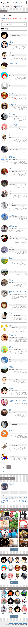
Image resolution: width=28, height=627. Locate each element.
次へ (4, 471)
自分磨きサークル (4, 528)
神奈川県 (14, 282)
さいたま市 (19, 216)
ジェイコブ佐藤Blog (10, 579)
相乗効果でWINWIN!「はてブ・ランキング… (23, 527)
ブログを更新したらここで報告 (14, 519)
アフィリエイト (5, 546)
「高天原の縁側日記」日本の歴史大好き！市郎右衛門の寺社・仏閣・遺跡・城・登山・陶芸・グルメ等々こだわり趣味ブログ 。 (14, 501)
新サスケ (10, 571)
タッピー (17, 563)
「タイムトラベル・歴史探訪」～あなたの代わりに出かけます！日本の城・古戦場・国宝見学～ (14, 498)
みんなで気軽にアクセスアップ (23, 519)
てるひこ (10, 563)
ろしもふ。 (17, 579)
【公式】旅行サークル (14, 537)
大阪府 (15, 35)
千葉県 (13, 228)
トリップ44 (3, 579)
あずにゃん (10, 605)
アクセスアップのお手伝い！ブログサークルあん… (5, 536)
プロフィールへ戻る (8, 478)
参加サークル (23, 493)
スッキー (17, 597)
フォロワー (12, 11)
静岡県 (15, 294)
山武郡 (16, 424)
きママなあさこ (24, 563)
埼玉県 (15, 216)
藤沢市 (16, 228)
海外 (15, 272)
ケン (4, 563)
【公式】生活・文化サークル (23, 546)
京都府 (10, 193)
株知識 (24, 605)
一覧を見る (14, 549)
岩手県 (15, 445)
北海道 (15, 95)
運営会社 (25, 623)
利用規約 (16, 623)
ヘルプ (20, 623)
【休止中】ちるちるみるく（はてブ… (3, 596)
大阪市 (18, 35)
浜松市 (18, 294)
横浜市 (19, 315)
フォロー (5, 493)
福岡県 (15, 327)
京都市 (13, 193)
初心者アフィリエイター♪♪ (14, 546)
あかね (24, 597)
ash (3, 605)
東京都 (13, 44)
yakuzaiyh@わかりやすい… (10, 613)
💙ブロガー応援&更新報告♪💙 (5, 519)
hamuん (3, 571)
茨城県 (13, 75)
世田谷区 (19, 171)
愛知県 (13, 105)
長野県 (13, 183)
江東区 (16, 412)
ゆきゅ (3, 613)
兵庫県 (13, 137)
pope (17, 605)
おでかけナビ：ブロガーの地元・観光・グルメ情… (23, 536)
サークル (19, 11)
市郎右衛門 (4, 18)
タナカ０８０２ (10, 597)
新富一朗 (17, 571)
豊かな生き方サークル (14, 528)
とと (24, 579)
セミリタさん (24, 571)
